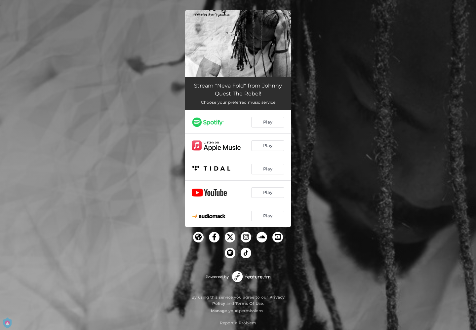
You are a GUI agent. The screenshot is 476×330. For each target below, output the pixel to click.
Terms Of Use (249, 303)
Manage (219, 310)
